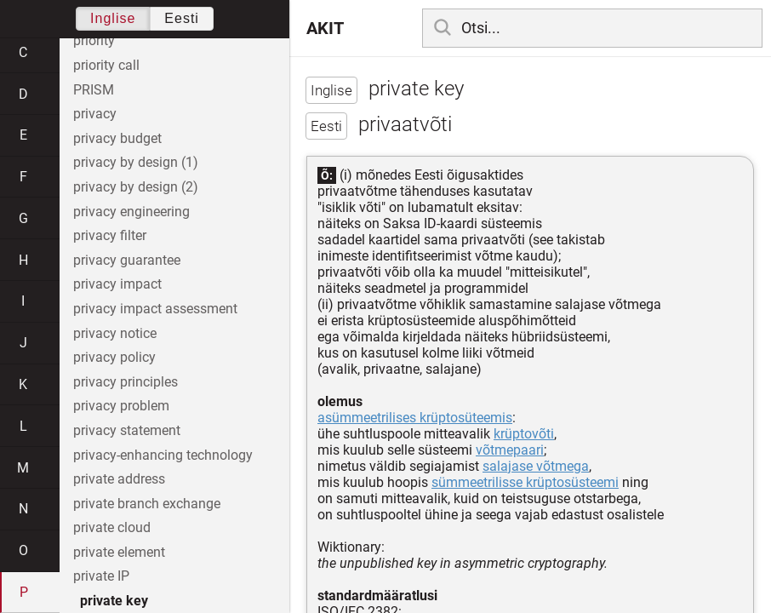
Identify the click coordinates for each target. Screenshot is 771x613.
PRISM (93, 90)
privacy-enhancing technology (163, 455)
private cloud (112, 527)
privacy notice (115, 333)
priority (94, 40)
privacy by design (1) (135, 162)
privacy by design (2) (135, 187)
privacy (95, 114)
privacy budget (117, 138)
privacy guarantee (126, 260)
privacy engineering (131, 211)
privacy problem (121, 406)
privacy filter (109, 235)
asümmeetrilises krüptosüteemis (414, 418)
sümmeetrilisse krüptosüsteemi (525, 482)
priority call (106, 65)
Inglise (112, 18)
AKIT (325, 28)
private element (119, 552)
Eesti (181, 18)
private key (114, 601)
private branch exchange (146, 504)
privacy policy (114, 357)
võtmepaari (510, 450)
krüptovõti (524, 434)
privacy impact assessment (155, 309)
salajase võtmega (536, 466)
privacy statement (126, 430)
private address (119, 479)
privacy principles (125, 382)
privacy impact (117, 284)
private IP (101, 576)
